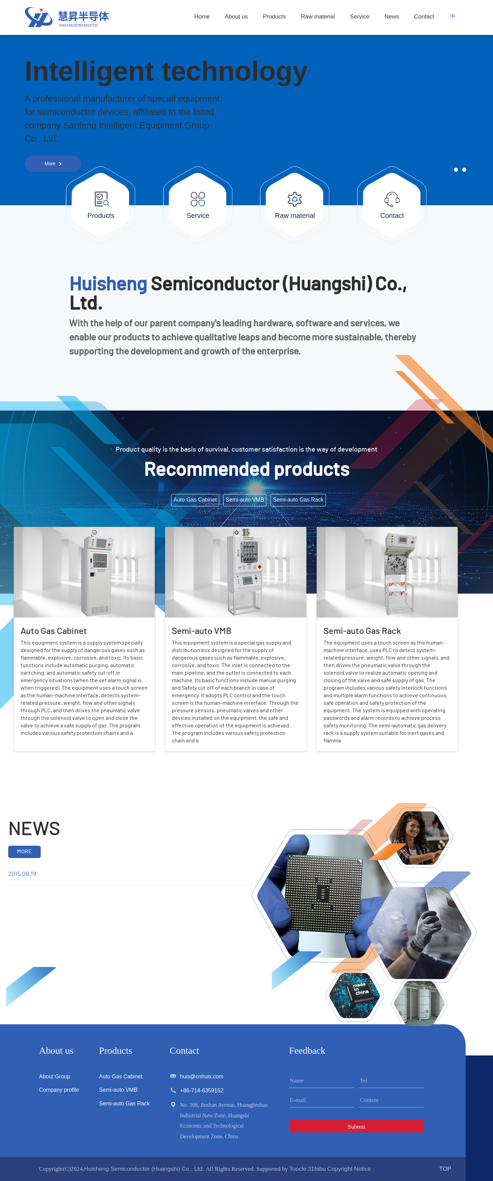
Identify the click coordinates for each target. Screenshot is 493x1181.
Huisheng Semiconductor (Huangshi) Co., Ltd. (144, 1168)
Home (202, 17)
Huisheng (108, 284)
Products (274, 17)
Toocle (297, 1168)
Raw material (318, 17)
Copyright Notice (349, 1168)
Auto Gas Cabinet (120, 1076)
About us (236, 17)
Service (359, 17)
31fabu (317, 1168)
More (50, 163)
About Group (54, 1076)
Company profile (59, 1090)
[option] (246, 143)
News (391, 17)
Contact (424, 17)
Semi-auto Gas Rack (124, 1103)
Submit (356, 1126)
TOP (445, 1168)
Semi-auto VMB (118, 1090)
